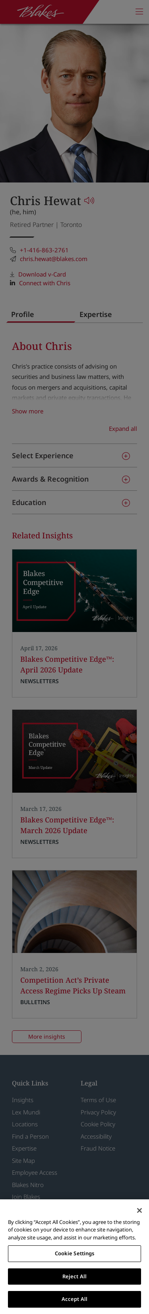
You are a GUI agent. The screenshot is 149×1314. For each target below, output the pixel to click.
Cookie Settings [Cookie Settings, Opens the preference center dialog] (75, 1253)
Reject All (74, 1276)
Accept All (74, 1298)
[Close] (139, 1210)
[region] (74, 1256)
